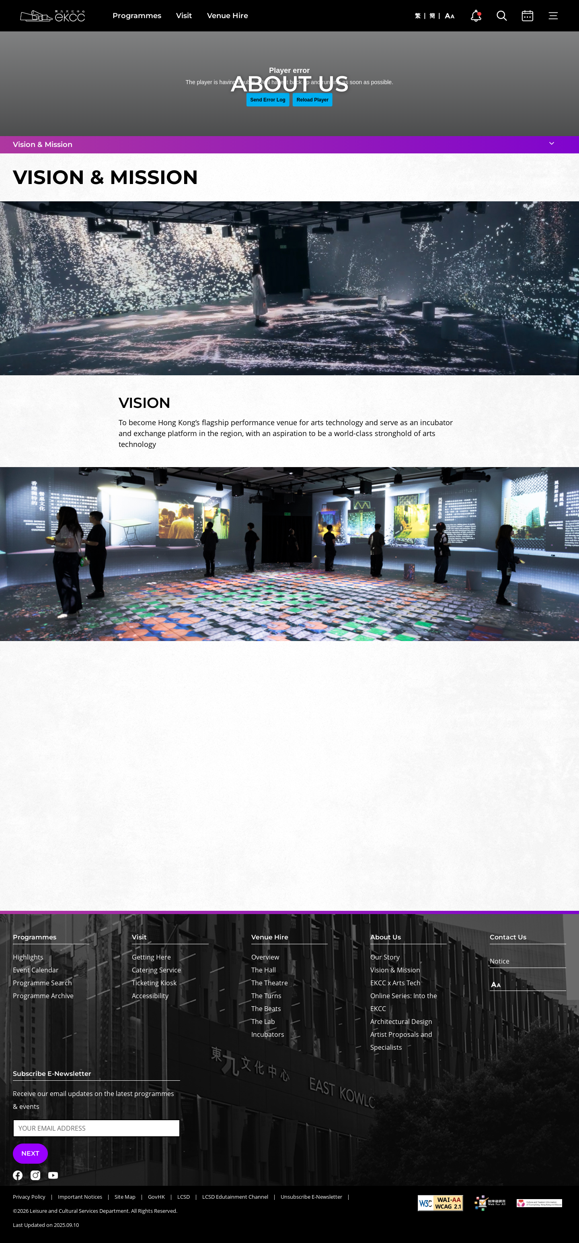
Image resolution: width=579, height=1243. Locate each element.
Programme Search (42, 982)
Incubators (267, 1034)
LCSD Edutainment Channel (235, 1196)
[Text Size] (528, 984)
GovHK (156, 1196)
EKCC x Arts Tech (395, 982)
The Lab (263, 1021)
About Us (385, 937)
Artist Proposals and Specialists (401, 1041)
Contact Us (508, 937)
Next (30, 1153)
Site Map (125, 1196)
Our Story (385, 957)
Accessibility (150, 995)
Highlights (28, 957)
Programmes (137, 15)
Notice (499, 961)
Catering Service (156, 970)
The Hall (263, 970)
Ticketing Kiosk (154, 982)
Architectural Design (401, 1021)
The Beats (266, 1008)
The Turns (266, 995)
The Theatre (269, 982)
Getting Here (151, 957)
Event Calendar (36, 970)
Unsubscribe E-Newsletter (311, 1196)
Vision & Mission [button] (42, 144)
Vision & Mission (395, 970)
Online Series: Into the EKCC (403, 1002)
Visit (184, 15)
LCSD (183, 1196)
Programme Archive (43, 995)
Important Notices (80, 1196)
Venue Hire (227, 15)
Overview (265, 957)
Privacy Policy (29, 1196)
